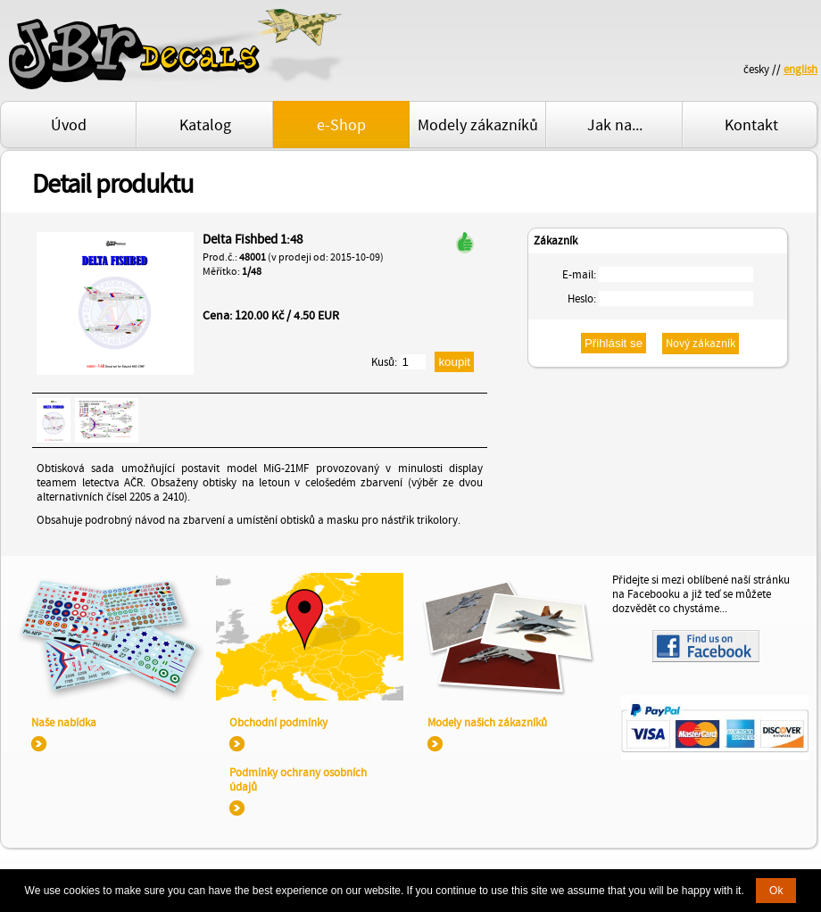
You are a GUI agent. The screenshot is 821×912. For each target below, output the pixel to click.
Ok (776, 890)
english (800, 69)
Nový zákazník (700, 343)
